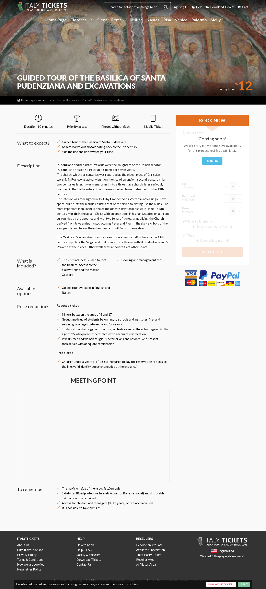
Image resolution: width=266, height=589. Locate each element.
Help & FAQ (84, 550)
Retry (212, 160)
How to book (85, 545)
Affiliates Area (146, 564)
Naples (153, 20)
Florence (81, 20)
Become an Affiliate (149, 545)
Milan (137, 20)
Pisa (167, 20)
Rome (119, 20)
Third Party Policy (148, 554)
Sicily (216, 20)
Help (196, 7)
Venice (181, 20)
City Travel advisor (30, 550)
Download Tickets (219, 7)
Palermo (199, 20)
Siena (102, 20)
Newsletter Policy (29, 569)
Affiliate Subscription (150, 550)
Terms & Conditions (30, 559)
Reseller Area (145, 559)
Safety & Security (88, 554)
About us (23, 545)
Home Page (56, 20)
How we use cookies (30, 564)
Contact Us (84, 564)
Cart (242, 7)
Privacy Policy (27, 554)
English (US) (180, 7)
